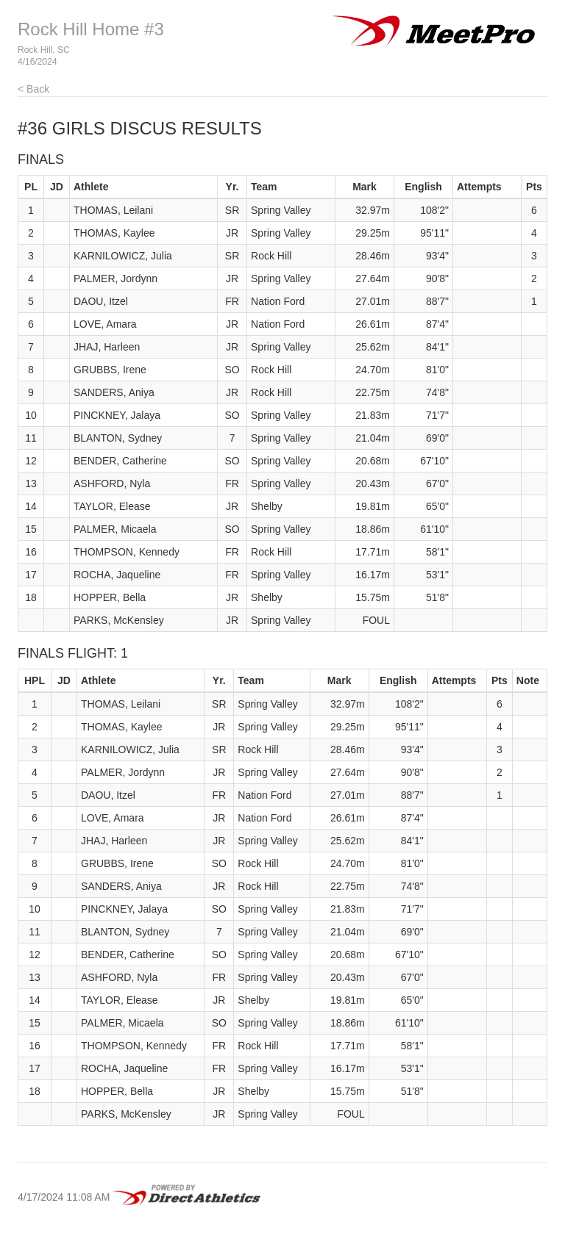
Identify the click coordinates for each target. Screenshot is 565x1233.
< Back (33, 89)
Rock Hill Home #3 (91, 29)
